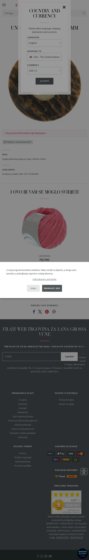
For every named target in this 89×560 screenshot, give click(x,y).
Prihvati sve (52, 288)
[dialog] (44, 280)
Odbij (33, 288)
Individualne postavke (44, 279)
